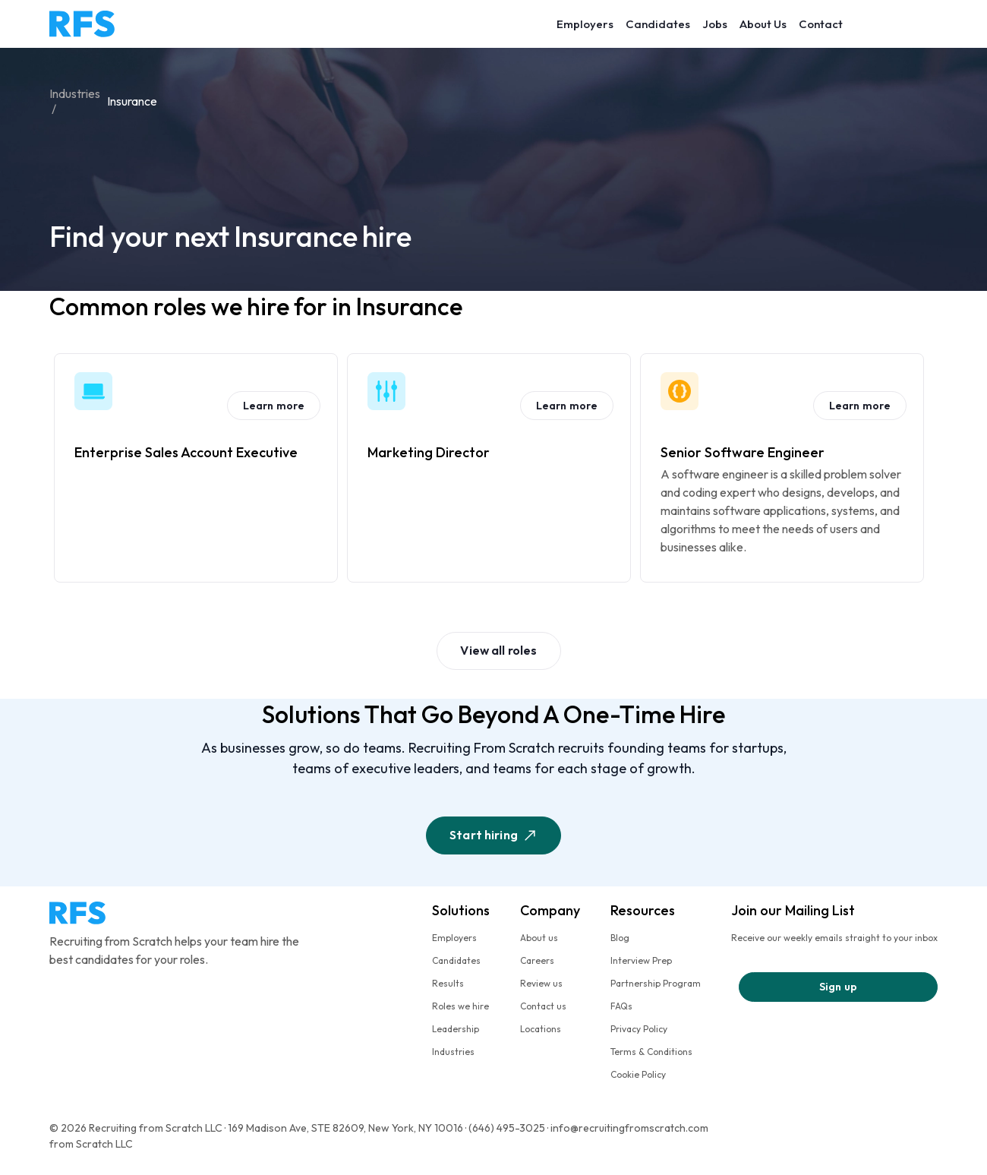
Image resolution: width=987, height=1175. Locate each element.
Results (448, 983)
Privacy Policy (638, 1028)
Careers (537, 960)
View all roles (498, 650)
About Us (763, 24)
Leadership (455, 1028)
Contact (821, 24)
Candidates (658, 24)
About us (539, 937)
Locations (540, 1028)
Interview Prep (641, 960)
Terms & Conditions (651, 1051)
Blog (619, 937)
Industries (453, 1051)
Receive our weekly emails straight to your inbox (834, 937)
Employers (585, 24)
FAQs (621, 1006)
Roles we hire (460, 1006)
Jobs (714, 24)
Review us (541, 983)
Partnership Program (655, 983)
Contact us (543, 1006)
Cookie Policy (638, 1074)
